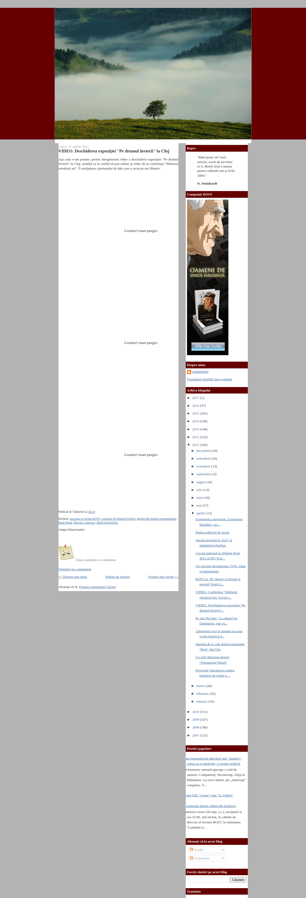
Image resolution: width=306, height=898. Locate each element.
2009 (196, 719)
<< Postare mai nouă (72, 577)
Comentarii (200, 858)
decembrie (204, 451)
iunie (200, 498)
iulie (199, 490)
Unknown (200, 371)
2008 (196, 727)
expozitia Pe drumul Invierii (119, 519)
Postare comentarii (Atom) (97, 587)
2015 (196, 413)
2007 (196, 735)
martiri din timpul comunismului (156, 519)
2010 (196, 712)
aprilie (201, 513)
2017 (196, 398)
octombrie (203, 466)
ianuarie (202, 701)
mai (199, 505)
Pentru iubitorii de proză (212, 532)
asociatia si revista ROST (85, 519)
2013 (196, 429)
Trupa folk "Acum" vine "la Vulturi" (208, 795)
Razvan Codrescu (84, 522)
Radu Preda (65, 522)
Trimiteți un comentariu (74, 569)
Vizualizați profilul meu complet (209, 379)
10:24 (91, 512)
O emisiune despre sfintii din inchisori (209, 806)
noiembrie (203, 458)
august (201, 482)
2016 (196, 406)
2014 (196, 421)
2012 (196, 437)
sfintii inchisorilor (107, 522)
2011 (196, 445)
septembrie (204, 474)
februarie (203, 694)
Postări (197, 850)
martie (201, 686)
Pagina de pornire (118, 577)
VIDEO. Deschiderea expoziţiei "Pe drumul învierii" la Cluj (113, 151)
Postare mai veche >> (163, 577)
